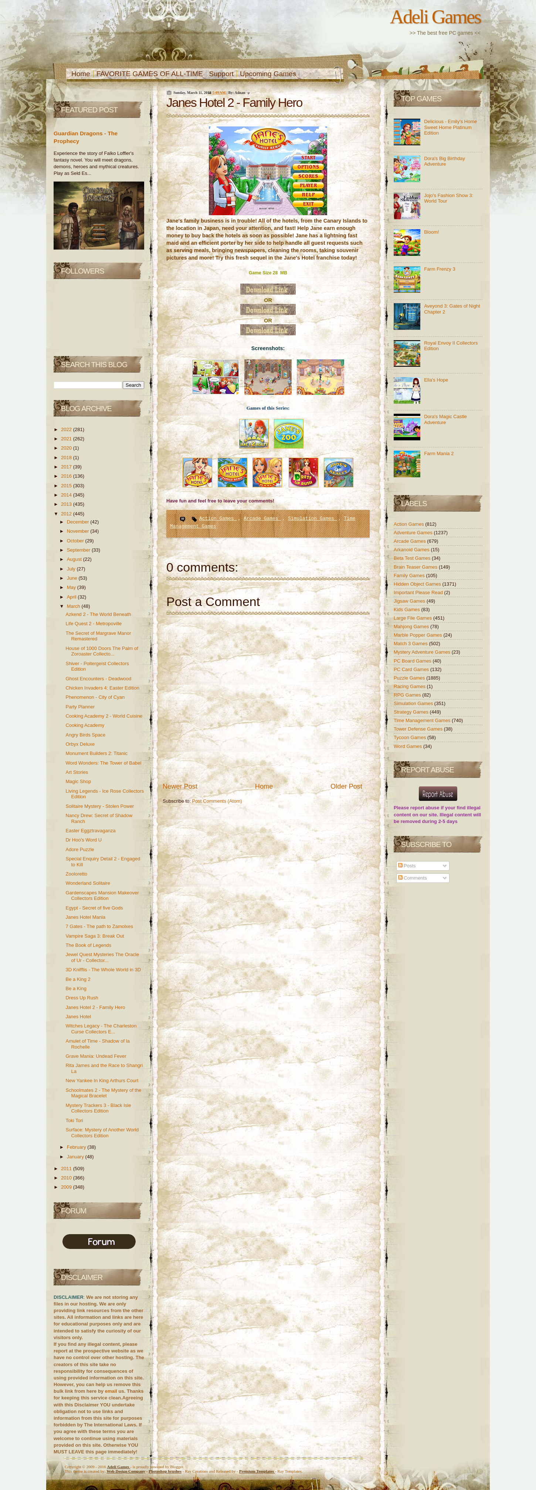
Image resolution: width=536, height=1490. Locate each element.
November (79, 531)
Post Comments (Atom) (217, 801)
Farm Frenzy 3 (439, 269)
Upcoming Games (268, 73)
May (72, 587)
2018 (67, 457)
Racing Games (410, 686)
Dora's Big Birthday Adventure (444, 161)
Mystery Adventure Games (423, 652)
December (79, 522)
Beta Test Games (413, 558)
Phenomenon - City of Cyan (95, 697)
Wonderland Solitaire (87, 883)
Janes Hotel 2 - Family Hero (95, 1007)
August (75, 559)
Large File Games (413, 618)
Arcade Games (262, 518)
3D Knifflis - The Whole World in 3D (103, 969)
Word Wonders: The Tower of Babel (103, 763)
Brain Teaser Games (416, 567)
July (72, 569)
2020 (67, 448)
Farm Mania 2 (439, 453)
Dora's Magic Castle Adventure (445, 419)
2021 (67, 438)
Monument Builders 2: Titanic (96, 753)
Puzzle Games (410, 678)
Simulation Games (312, 518)
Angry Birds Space (85, 735)
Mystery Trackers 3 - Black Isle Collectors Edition (98, 1108)
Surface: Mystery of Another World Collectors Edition (102, 1132)
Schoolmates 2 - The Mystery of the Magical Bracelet (103, 1093)
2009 (67, 1187)
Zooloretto (76, 874)
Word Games (408, 746)
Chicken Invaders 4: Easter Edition (102, 688)
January (76, 1156)
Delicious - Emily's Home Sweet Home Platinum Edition (450, 127)
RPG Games (408, 695)
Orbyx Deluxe (80, 744)
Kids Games (407, 609)
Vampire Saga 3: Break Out (94, 936)
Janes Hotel (78, 1016)
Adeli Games (435, 16)
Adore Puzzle (79, 849)
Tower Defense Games (419, 729)
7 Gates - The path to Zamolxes (99, 926)
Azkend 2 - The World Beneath (98, 614)
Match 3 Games (411, 643)
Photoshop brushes (165, 1471)
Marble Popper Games (418, 635)
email (111, 1391)
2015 (67, 485)
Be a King (75, 988)
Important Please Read (419, 592)
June (73, 578)
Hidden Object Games (418, 584)
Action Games (218, 518)
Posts (407, 865)
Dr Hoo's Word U (83, 840)
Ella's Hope (436, 380)
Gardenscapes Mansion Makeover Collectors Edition (102, 895)
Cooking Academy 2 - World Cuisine (103, 716)
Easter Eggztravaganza (90, 830)
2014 (67, 495)
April (72, 597)
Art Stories (76, 772)
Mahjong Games (412, 626)
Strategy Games (412, 712)
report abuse (425, 807)
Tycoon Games (410, 737)
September (79, 550)
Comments (412, 878)
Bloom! (431, 232)
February (77, 1147)
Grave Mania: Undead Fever (95, 1056)
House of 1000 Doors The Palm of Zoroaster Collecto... (101, 651)
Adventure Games (414, 532)
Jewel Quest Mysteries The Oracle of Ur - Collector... (102, 957)
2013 (67, 504)
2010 (67, 1178)
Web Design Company (125, 1471)
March (74, 606)
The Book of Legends (88, 945)
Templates (257, 1471)
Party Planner (80, 707)
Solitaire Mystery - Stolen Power (99, 806)
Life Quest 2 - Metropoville (93, 623)
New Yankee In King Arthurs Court (101, 1080)
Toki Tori (74, 1120)
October (76, 540)
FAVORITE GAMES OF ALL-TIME (149, 73)
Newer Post (180, 786)
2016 (67, 476)
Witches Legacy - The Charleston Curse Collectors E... (100, 1028)
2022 (67, 429)
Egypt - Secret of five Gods (94, 908)
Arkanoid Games (412, 549)
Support (221, 73)
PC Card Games (412, 669)
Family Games (410, 575)
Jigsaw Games (410, 601)
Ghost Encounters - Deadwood (98, 678)
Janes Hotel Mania (85, 917)
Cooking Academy (84, 725)
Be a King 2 (77, 979)
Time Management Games (423, 720)
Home (80, 73)
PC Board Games (413, 661)
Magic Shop (78, 781)
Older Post (346, 786)
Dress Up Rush (81, 997)
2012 (67, 514)
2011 (67, 1168)
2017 (67, 467)
